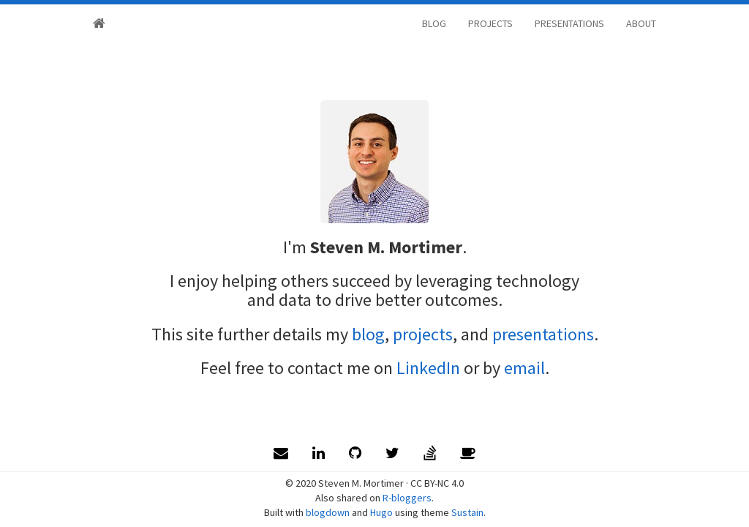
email (524, 367)
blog (368, 334)
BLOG (434, 23)
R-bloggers (407, 497)
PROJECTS (490, 23)
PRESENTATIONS (569, 23)
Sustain (467, 512)
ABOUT (641, 23)
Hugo (381, 512)
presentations (543, 334)
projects (423, 334)
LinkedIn (428, 367)
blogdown (328, 512)
